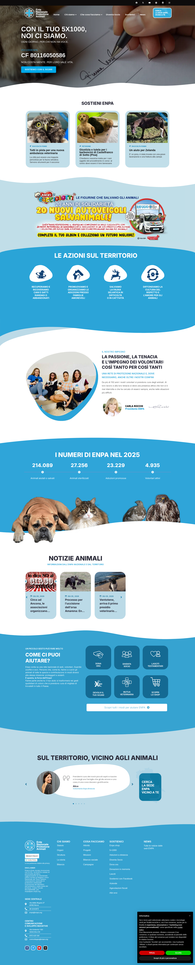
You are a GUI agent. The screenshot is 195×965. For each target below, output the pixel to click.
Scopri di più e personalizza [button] (165, 958)
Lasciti (113, 874)
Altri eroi (113, 893)
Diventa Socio (116, 860)
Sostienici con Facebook (121, 879)
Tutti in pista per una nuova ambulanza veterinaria (47, 152)
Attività (86, 845)
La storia (61, 860)
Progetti (87, 850)
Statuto (60, 845)
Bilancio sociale (90, 860)
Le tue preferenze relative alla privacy (37, 863)
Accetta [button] (178, 953)
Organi (60, 850)
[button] (73, 803)
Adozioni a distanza (119, 855)
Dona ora (114, 864)
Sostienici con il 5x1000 (38, 70)
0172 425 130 (34, 936)
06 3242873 (34, 909)
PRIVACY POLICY (32, 856)
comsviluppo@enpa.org (38, 939)
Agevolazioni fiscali (118, 888)
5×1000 (113, 850)
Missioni (87, 855)
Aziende (113, 883)
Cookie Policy (31, 860)
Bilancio (60, 864)
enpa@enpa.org (35, 912)
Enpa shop (115, 845)
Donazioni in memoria (120, 869)
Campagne (88, 864)
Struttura (61, 855)
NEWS (147, 841)
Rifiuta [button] (152, 953)
